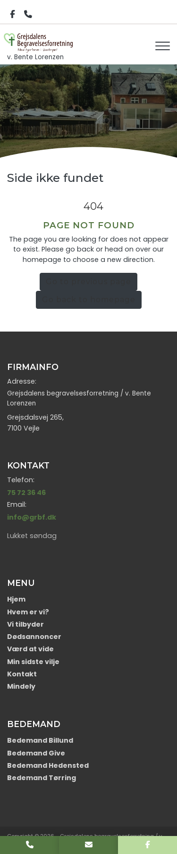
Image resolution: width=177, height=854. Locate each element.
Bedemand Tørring (41, 777)
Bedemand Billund (40, 740)
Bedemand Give (36, 753)
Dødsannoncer (34, 636)
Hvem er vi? (28, 612)
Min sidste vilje (33, 661)
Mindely (21, 686)
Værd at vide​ (30, 649)
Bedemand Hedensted (48, 765)
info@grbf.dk (31, 517)
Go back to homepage (88, 299)
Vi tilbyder (25, 624)
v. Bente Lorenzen (40, 43)
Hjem (16, 599)
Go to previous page (88, 281)
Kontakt (22, 674)
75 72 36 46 (26, 492)
